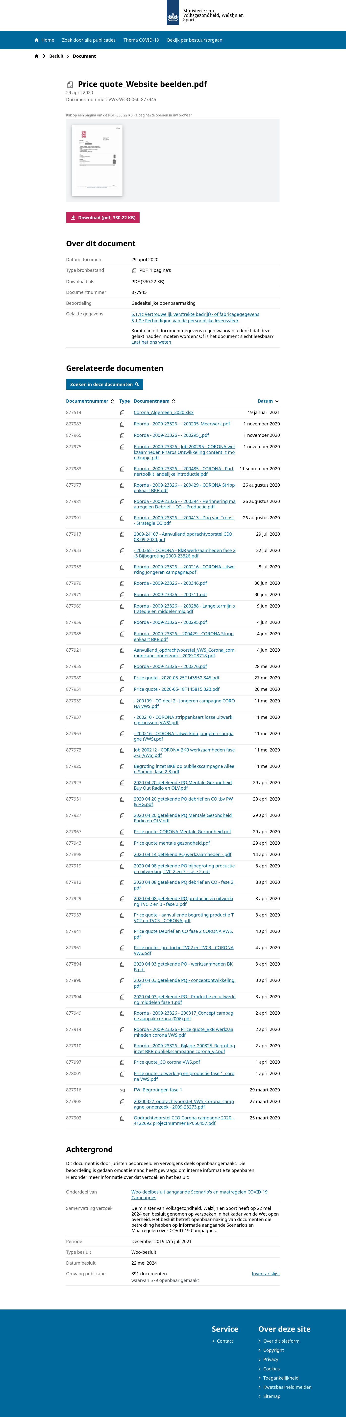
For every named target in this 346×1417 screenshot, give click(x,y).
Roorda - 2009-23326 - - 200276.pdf (170, 666)
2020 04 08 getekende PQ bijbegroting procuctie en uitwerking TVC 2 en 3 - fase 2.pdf (184, 868)
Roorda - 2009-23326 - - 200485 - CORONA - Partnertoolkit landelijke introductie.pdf (184, 471)
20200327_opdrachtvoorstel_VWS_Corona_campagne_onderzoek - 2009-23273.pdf (184, 1104)
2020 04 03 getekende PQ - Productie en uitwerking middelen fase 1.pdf (185, 999)
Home (44, 40)
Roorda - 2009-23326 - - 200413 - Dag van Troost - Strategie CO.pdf (184, 520)
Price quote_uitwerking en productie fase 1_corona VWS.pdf (184, 1076)
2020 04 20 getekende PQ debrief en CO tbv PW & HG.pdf (183, 801)
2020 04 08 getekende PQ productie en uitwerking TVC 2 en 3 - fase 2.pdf (183, 901)
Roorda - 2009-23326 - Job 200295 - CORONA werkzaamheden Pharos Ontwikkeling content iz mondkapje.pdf (184, 452)
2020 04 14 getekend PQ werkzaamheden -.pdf (183, 854)
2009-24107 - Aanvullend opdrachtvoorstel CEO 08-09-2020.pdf (183, 537)
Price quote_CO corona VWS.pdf (167, 1062)
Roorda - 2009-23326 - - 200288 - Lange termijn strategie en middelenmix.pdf (184, 608)
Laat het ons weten (151, 342)
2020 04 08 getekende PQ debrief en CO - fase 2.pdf (184, 885)
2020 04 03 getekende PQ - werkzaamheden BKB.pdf (183, 966)
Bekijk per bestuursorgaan (194, 40)
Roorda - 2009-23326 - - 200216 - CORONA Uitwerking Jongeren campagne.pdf (184, 569)
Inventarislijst (266, 1274)
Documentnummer (90, 401)
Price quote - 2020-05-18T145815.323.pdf (177, 689)
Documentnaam (155, 401)
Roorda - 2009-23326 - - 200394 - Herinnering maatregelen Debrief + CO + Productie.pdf (185, 504)
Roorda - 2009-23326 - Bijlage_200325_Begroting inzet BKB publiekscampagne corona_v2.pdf (184, 1048)
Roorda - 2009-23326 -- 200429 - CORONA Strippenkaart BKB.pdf (184, 636)
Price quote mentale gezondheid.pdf (172, 843)
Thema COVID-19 (141, 40)
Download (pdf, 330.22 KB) (102, 218)
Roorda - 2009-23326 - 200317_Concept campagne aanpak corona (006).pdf (183, 1016)
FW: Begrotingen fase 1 (158, 1090)
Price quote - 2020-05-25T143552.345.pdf (177, 678)
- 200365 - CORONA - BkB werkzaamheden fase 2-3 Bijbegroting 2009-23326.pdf (185, 553)
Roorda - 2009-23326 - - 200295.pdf (170, 622)
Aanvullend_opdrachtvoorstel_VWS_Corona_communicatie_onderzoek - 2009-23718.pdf (184, 653)
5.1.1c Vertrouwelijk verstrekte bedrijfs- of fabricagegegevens (195, 314)
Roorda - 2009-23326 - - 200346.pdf (170, 583)
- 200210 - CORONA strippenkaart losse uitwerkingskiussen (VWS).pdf (184, 720)
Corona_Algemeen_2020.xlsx (164, 412)
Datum (268, 401)
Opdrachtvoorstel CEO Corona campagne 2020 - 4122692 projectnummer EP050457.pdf (184, 1120)
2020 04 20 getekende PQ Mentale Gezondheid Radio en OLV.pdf (183, 818)
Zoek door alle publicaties (89, 40)
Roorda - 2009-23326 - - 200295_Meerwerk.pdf (182, 424)
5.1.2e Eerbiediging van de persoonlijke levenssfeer (185, 321)
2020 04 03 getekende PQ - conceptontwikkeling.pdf (185, 983)
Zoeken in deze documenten (104, 384)
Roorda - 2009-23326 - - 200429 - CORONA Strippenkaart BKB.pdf (184, 488)
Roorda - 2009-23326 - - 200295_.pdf (171, 435)
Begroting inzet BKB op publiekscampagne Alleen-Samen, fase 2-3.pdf (184, 769)
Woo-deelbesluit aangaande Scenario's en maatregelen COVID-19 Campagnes (199, 1194)
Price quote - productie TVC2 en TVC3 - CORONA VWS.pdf (184, 950)
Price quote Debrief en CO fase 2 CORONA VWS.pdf (183, 934)
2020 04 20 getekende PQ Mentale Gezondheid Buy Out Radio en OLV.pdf (183, 785)
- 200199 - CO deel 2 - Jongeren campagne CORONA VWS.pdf (184, 703)
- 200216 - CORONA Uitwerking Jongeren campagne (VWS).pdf (184, 736)
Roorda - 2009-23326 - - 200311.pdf (170, 594)
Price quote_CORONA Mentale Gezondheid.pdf (182, 831)
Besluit (57, 56)
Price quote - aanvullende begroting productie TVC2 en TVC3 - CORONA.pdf (184, 917)
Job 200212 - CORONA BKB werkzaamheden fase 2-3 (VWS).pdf (184, 752)
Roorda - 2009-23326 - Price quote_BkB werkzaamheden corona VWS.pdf (183, 1032)
